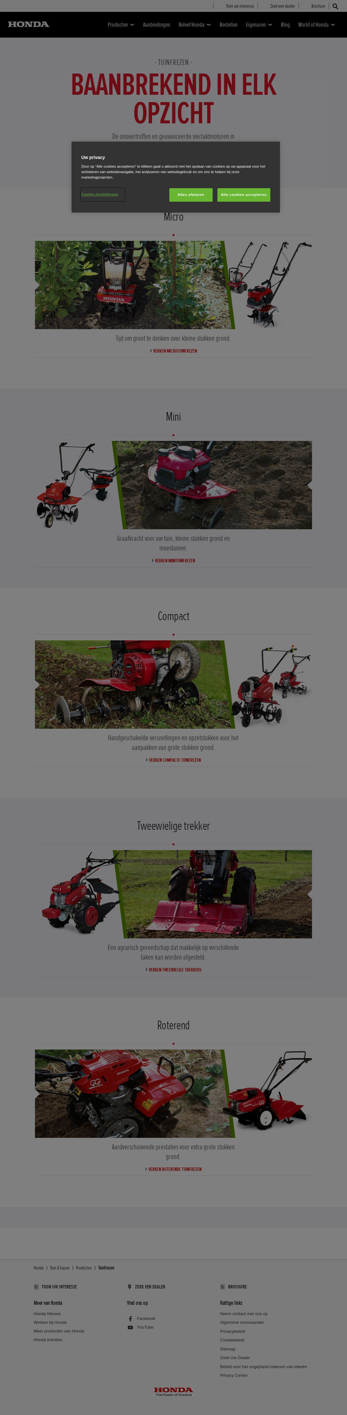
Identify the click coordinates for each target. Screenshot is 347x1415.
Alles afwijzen (191, 195)
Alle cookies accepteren (244, 195)
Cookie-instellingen (99, 194)
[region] (176, 177)
